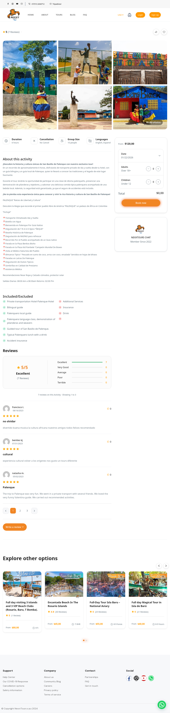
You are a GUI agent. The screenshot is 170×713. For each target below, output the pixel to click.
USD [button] (120, 15)
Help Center (9, 677)
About (44, 14)
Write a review (15, 527)
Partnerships (91, 677)
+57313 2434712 (36, 4)
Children (125, 180)
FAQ (85, 14)
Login (140, 15)
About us (49, 677)
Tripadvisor (56, 4)
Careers (48, 685)
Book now (141, 202)
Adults (124, 166)
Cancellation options (13, 685)
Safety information (12, 690)
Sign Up (155, 15)
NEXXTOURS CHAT (141, 237)
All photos (153, 122)
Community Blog (52, 681)
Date (123, 153)
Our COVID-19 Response (15, 681)
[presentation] (159, 566)
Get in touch (91, 685)
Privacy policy (51, 690)
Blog (72, 14)
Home (31, 14)
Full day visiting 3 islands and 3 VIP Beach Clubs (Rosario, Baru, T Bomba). (22, 606)
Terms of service (52, 694)
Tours (59, 14)
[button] (129, 15)
